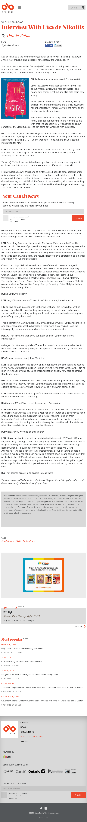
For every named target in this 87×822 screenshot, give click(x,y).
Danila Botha (19, 35)
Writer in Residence (25, 541)
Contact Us (43, 817)
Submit (83, 7)
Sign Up (78, 218)
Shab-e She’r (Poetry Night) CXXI (21, 616)
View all (79, 626)
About (24, 741)
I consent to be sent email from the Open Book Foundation (19, 219)
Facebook (46, 808)
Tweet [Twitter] (58, 45)
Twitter (41, 808)
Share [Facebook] (49, 45)
